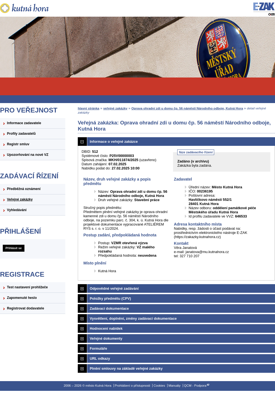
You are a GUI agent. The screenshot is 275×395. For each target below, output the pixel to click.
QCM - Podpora (195, 385)
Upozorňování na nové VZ (27, 155)
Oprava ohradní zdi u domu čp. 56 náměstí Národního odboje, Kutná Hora (187, 108)
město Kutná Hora (32, 8)
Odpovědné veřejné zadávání (114, 288)
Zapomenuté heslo (22, 298)
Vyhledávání (17, 210)
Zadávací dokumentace (109, 308)
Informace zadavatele (24, 123)
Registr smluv (18, 144)
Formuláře (98, 348)
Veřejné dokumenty (106, 338)
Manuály (174, 385)
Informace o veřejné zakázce (114, 141)
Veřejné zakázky (20, 199)
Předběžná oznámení (24, 189)
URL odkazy (100, 358)
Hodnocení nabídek (106, 328)
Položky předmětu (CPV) (110, 298)
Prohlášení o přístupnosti (132, 385)
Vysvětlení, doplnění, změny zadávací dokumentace (133, 318)
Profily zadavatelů (21, 134)
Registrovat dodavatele (25, 308)
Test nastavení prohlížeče (27, 287)
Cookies (159, 385)
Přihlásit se (14, 248)
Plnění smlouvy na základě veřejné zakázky (126, 368)
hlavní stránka (88, 108)
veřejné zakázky (115, 108)
